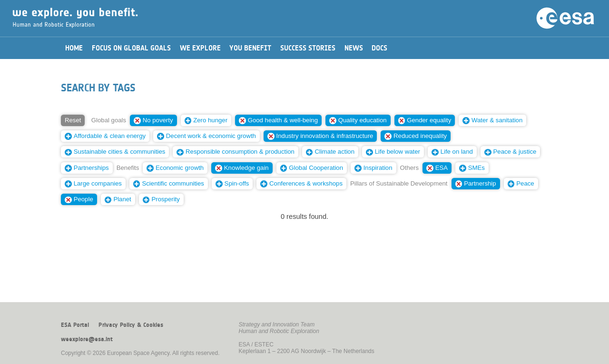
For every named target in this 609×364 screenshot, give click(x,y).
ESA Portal (75, 325)
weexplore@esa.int (87, 339)
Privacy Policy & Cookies (130, 325)
